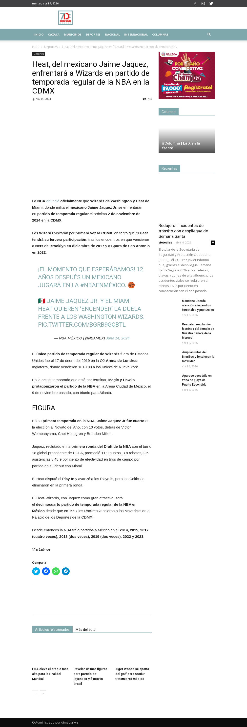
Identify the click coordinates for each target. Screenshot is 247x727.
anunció (53, 201)
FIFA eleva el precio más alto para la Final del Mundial (50, 673)
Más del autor (86, 630)
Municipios (73, 34)
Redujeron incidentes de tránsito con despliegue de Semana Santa (183, 231)
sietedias (165, 242)
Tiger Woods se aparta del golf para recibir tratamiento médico (132, 673)
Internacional (136, 34)
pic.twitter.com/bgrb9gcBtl (82, 324)
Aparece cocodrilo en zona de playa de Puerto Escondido (197, 380)
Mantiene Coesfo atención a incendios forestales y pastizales (198, 305)
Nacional (112, 34)
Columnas (160, 34)
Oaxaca (54, 34)
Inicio (38, 34)
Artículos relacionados (52, 630)
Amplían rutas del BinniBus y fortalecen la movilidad (198, 357)
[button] (209, 34)
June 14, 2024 (117, 338)
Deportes (93, 34)
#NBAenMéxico (102, 285)
